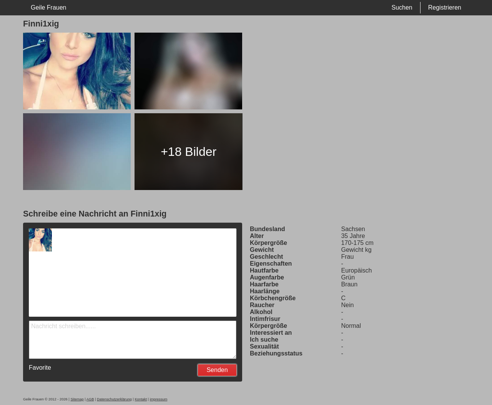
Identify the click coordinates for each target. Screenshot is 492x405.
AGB (90, 399)
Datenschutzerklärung (114, 399)
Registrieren (444, 7)
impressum (159, 399)
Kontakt (141, 399)
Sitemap (76, 399)
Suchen (401, 7)
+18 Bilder (188, 152)
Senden (217, 370)
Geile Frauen (48, 7)
